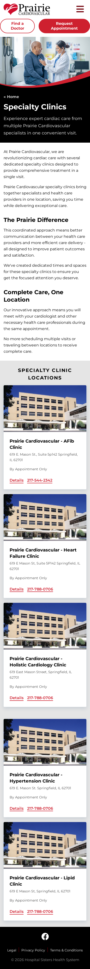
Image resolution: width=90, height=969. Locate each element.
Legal (11, 950)
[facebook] (45, 937)
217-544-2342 (39, 480)
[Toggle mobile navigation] (80, 9)
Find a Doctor (17, 26)
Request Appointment (64, 26)
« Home (11, 96)
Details (17, 480)
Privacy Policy (33, 950)
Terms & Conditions (66, 950)
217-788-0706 (40, 589)
